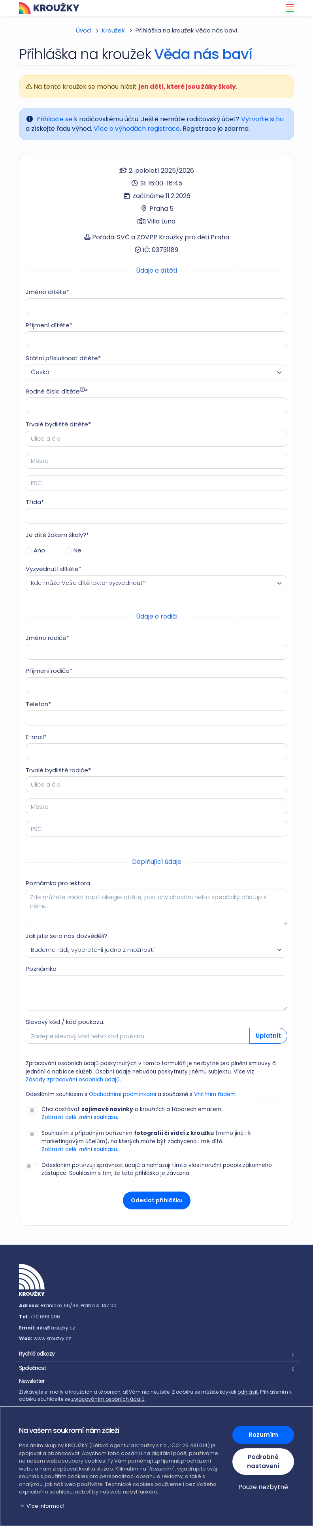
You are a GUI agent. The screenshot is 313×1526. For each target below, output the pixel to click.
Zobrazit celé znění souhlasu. (79, 1149)
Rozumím (263, 1435)
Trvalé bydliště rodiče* (58, 770)
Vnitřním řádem (215, 1094)
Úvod (83, 30)
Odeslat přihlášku (157, 1200)
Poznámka (41, 968)
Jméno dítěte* (47, 292)
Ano (39, 550)
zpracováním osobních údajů (108, 1399)
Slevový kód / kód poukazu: (65, 1022)
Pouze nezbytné (263, 1487)
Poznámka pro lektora (58, 883)
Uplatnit (268, 1035)
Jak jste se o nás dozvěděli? (66, 936)
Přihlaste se (54, 119)
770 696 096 (45, 1316)
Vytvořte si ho (262, 119)
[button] (156, 1353)
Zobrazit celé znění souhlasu (79, 1117)
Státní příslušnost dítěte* (63, 358)
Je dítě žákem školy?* (57, 535)
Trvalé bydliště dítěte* (58, 424)
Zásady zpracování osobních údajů (73, 1079)
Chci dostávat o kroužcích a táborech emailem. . (131, 1114)
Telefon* (38, 704)
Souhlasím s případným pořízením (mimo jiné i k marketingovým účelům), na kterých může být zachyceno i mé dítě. (146, 1141)
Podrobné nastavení (263, 1461)
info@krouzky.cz (56, 1327)
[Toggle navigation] (287, 8)
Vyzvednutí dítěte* (53, 569)
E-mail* (36, 737)
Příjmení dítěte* (49, 325)
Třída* (35, 502)
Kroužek (113, 30)
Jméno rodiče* (47, 638)
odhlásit (248, 1391)
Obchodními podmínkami (122, 1094)
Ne (77, 550)
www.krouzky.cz (52, 1338)
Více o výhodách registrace (137, 128)
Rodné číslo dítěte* (57, 391)
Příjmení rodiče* (49, 671)
